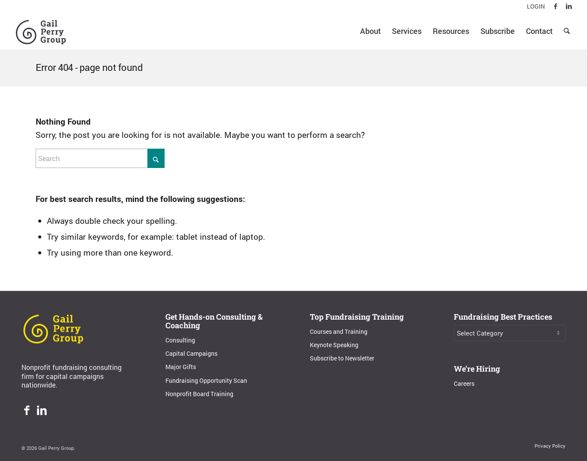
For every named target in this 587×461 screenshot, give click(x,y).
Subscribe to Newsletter (342, 358)
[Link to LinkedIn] (569, 6)
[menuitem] (534, 6)
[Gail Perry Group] (41, 31)
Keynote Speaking (334, 345)
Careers (464, 383)
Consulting (180, 340)
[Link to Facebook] (556, 6)
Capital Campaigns (191, 353)
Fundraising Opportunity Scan (206, 380)
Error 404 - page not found (89, 67)
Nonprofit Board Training (199, 394)
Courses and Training (338, 331)
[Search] (566, 31)
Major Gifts (180, 367)
